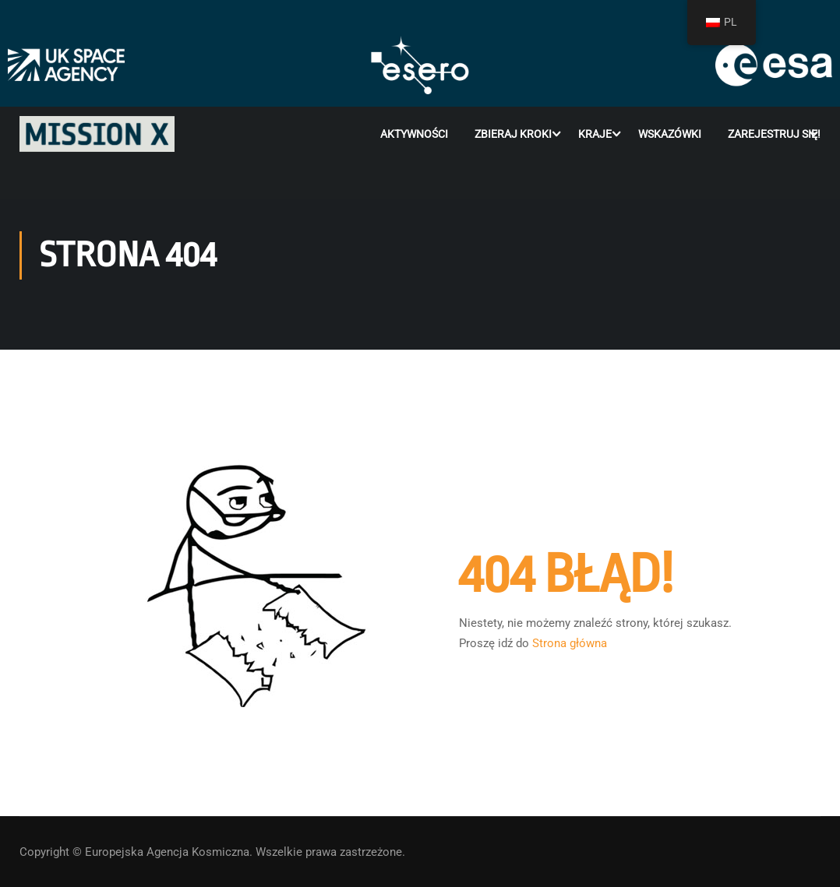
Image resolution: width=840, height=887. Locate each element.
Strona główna (569, 643)
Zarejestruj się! (774, 134)
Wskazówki (669, 134)
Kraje (595, 134)
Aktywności (414, 134)
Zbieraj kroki (513, 134)
